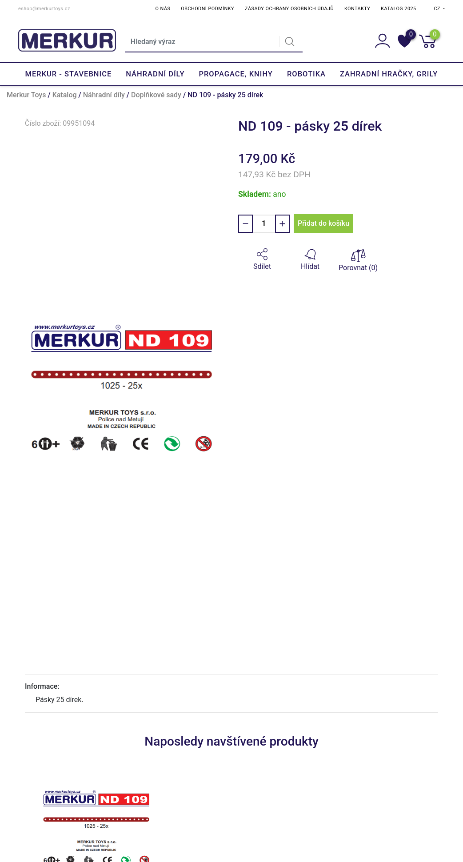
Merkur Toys (26, 95)
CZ (438, 9)
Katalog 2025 (398, 9)
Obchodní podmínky (207, 9)
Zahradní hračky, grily (389, 74)
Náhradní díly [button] (155, 74)
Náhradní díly (104, 95)
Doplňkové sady (156, 95)
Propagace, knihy (235, 74)
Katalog (64, 95)
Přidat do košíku (323, 223)
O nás (163, 9)
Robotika (306, 74)
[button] (262, 259)
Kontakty (357, 9)
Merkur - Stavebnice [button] (68, 74)
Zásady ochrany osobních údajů (289, 9)
